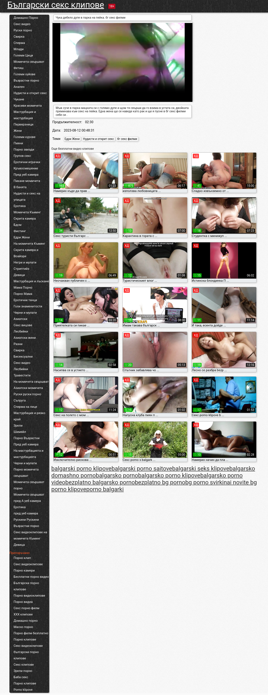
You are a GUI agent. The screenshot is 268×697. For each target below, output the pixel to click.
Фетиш (18, 68)
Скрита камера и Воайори (26, 253)
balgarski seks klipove (200, 468)
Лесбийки (21, 331)
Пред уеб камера (26, 174)
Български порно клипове (26, 586)
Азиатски (20, 319)
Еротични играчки (27, 162)
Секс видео (22, 24)
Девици (19, 275)
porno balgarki (105, 489)
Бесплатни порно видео (31, 577)
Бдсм (18, 225)
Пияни (18, 143)
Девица (19, 545)
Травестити (22, 375)
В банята (20, 187)
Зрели (18, 425)
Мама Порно (23, 287)
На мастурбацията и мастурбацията (28, 454)
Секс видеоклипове (28, 564)
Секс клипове (24, 664)
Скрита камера (25, 218)
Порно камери (24, 570)
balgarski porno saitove (142, 468)
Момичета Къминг (27, 212)
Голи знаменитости (28, 306)
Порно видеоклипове (29, 595)
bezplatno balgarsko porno (100, 482)
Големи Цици (23, 55)
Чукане (19, 99)
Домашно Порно (26, 18)
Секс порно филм (26, 608)
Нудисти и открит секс (30, 93)
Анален (19, 87)
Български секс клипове (55, 5)
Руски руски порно (27, 394)
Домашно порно (26, 621)
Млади (19, 49)
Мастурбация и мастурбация (25, 115)
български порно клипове (26, 655)
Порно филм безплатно (31, 633)
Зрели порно (23, 671)
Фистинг (20, 231)
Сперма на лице (25, 407)
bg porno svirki (204, 482)
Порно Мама (23, 294)
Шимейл (20, 432)
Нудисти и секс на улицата (27, 197)
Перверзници (24, 124)
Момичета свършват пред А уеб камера (29, 498)
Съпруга (20, 400)
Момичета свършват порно (29, 485)
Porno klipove (23, 690)
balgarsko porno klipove (169, 475)
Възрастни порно (26, 80)
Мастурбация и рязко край (29, 416)
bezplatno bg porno (160, 482)
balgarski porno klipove (81, 468)
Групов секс (22, 156)
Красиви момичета (28, 105)
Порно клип (22, 558)
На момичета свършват (31, 382)
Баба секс (21, 677)
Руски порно (23, 30)
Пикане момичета (27, 181)
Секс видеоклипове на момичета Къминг (30, 535)
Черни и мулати (25, 313)
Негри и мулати (25, 262)
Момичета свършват (29, 62)
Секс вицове (23, 325)
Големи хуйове (24, 74)
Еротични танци (25, 300)
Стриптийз (21, 269)
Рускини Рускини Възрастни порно (26, 523)
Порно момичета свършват (26, 473)
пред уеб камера (26, 513)
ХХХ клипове (23, 614)
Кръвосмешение (26, 168)
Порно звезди (24, 149)
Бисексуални (23, 356)
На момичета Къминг (29, 244)
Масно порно (23, 627)
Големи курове (24, 137)
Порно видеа (23, 602)
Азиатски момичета (28, 388)
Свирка (19, 36)
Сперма (19, 43)
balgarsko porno (117, 475)
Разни (18, 344)
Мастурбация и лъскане (31, 281)
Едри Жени (22, 237)
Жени (18, 131)
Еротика (20, 206)
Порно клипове (25, 639)
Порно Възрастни (27, 438)
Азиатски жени (25, 338)
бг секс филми (127, 139)
